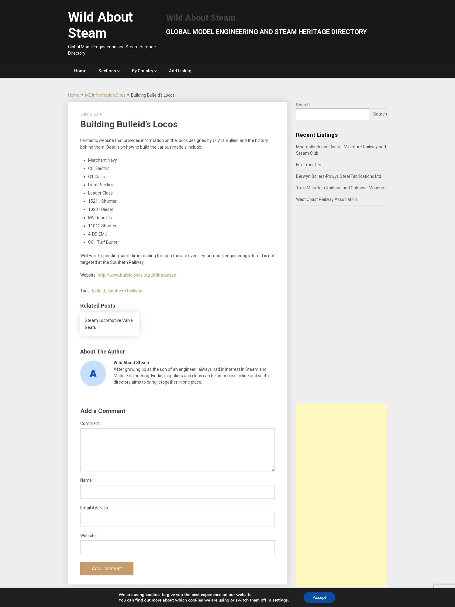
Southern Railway (125, 290)
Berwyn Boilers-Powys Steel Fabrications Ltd (338, 176)
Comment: (90, 423)
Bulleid (98, 290)
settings (280, 600)
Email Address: (94, 507)
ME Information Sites (105, 95)
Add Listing (180, 70)
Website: (88, 535)
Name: (86, 480)
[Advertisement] (341, 495)
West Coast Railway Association (326, 199)
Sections (107, 70)
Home (80, 70)
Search (303, 104)
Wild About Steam (100, 25)
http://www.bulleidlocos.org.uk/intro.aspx (137, 275)
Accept (319, 597)
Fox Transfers (309, 164)
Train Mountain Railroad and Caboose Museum (341, 187)
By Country (142, 70)
